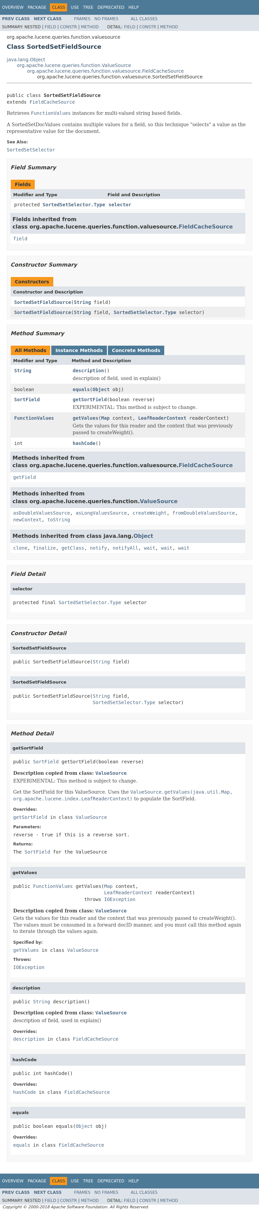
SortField (27, 399)
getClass (72, 548)
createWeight (150, 513)
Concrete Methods (136, 350)
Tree (88, 7)
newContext (27, 519)
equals (81, 389)
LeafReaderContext (162, 418)
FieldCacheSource (52, 102)
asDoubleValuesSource (41, 513)
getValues (85, 418)
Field (50, 27)
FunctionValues (34, 418)
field (20, 238)
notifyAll (125, 548)
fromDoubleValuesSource (203, 513)
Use (75, 7)
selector (120, 204)
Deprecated (110, 7)
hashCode (84, 443)
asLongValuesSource (101, 513)
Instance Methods (79, 350)
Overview (13, 7)
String (82, 302)
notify (98, 548)
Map (105, 418)
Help (133, 7)
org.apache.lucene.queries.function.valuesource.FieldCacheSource (105, 71)
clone (20, 548)
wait (149, 548)
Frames (82, 18)
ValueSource (159, 501)
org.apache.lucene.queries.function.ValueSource (74, 65)
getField (24, 477)
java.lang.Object (26, 59)
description (88, 370)
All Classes (144, 18)
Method (90, 27)
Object (101, 389)
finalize (44, 548)
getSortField (90, 399)
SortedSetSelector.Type (73, 204)
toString (58, 519)
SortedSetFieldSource (42, 302)
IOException (120, 899)
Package (37, 7)
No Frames (106, 18)
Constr (68, 27)
